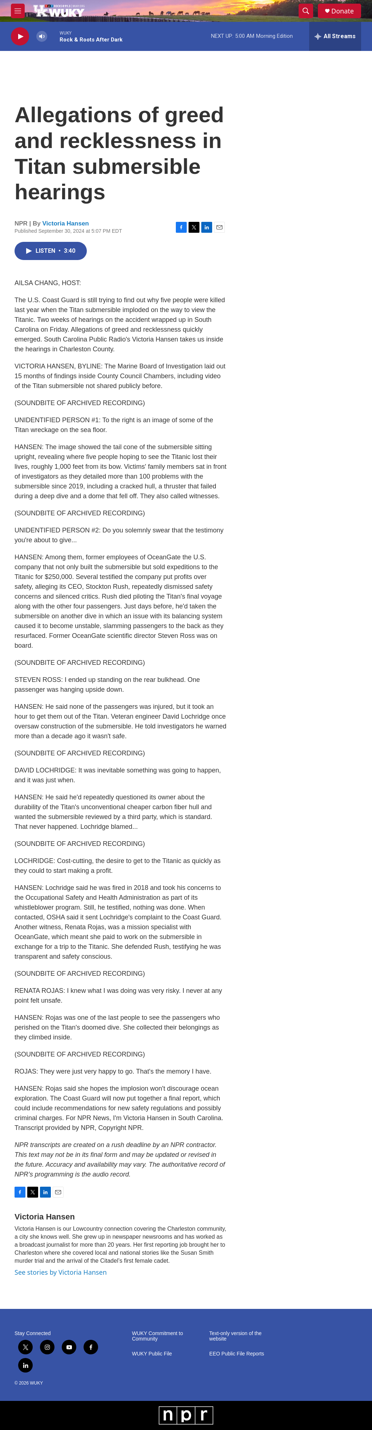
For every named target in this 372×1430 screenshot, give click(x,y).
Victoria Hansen (66, 223)
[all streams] (335, 36)
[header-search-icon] (306, 11)
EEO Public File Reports (236, 1354)
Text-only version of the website (235, 1336)
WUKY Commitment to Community (157, 1336)
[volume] (42, 36)
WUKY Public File (152, 1354)
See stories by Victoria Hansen (61, 1272)
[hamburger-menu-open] (18, 11)
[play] (20, 36)
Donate (342, 11)
